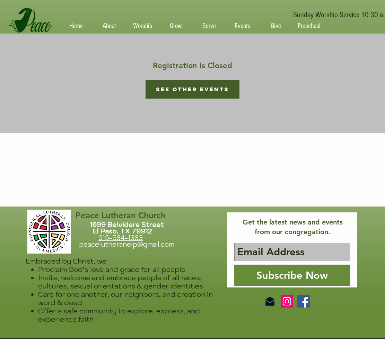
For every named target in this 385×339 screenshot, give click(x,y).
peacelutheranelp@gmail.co (124, 244)
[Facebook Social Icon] (303, 301)
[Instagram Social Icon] (287, 301)
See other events (192, 89)
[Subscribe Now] (292, 275)
